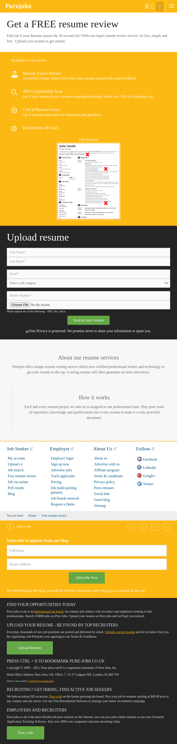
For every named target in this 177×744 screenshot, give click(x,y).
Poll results (16, 488)
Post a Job (25, 733)
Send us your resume (88, 320)
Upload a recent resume (120, 632)
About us (100, 458)
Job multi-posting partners (63, 490)
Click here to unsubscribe (41, 681)
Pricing (56, 482)
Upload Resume (30, 648)
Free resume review (22, 476)
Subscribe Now (87, 578)
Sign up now (60, 464)
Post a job (55, 696)
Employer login (62, 458)
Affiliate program (106, 470)
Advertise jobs (61, 470)
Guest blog (102, 500)
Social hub (101, 494)
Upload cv (15, 464)
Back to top (19, 526)
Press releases (104, 488)
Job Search (16, 470)
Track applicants (63, 476)
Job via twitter (18, 482)
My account (16, 458)
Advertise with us (107, 464)
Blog (11, 494)
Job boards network (65, 498)
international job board (48, 611)
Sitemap (100, 506)
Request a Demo (63, 504)
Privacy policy (104, 482)
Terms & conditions (108, 476)
